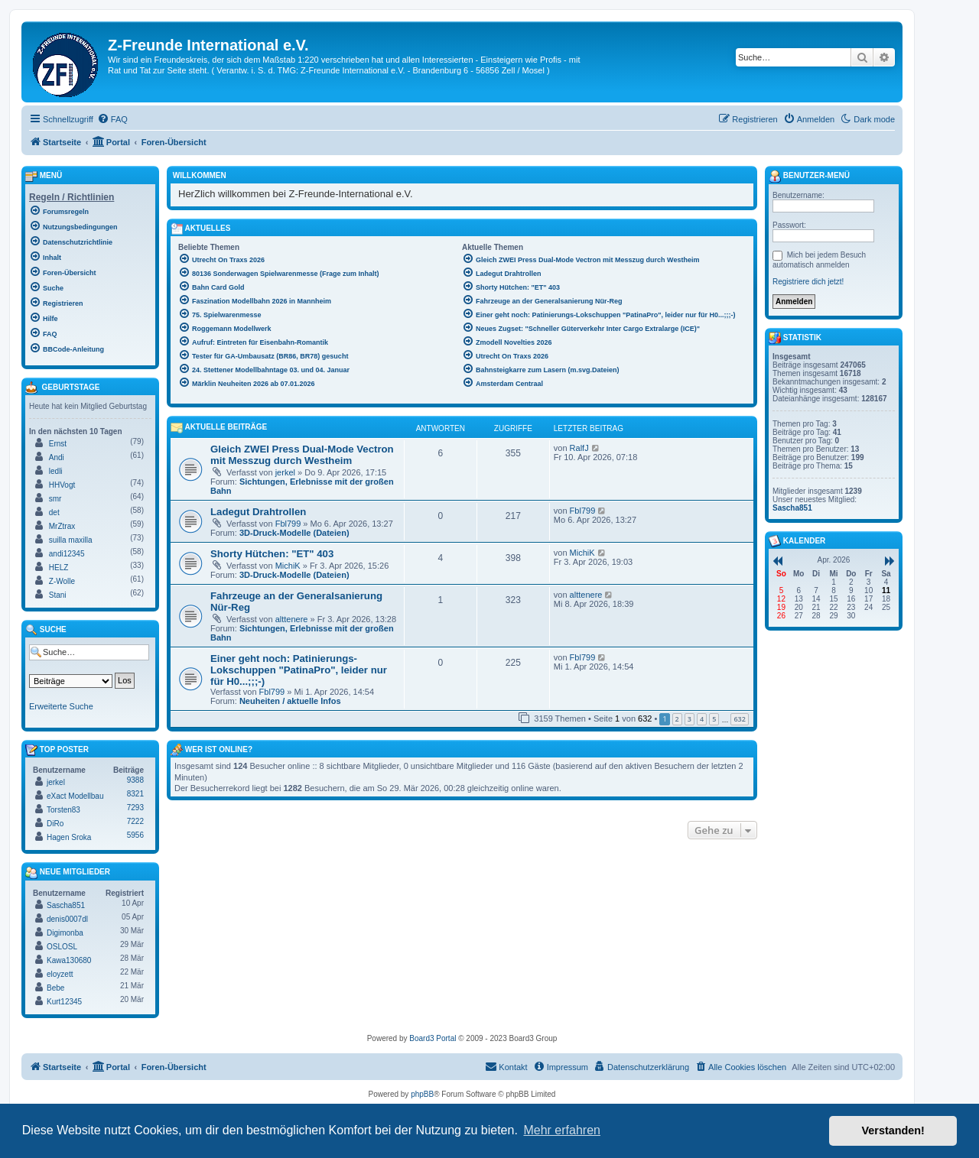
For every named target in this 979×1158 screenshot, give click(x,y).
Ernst (58, 444)
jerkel (285, 472)
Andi (56, 457)
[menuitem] (112, 119)
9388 (135, 780)
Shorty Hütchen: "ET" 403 (271, 554)
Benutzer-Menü (809, 176)
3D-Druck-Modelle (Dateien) (294, 532)
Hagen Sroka (69, 837)
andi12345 (67, 554)
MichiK (288, 565)
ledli (56, 471)
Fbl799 (288, 523)
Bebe (55, 988)
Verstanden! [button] (893, 1130)
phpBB (422, 1094)
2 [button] (677, 719)
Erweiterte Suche (61, 706)
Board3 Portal (432, 1038)
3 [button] (689, 719)
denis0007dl (67, 919)
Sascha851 (66, 905)
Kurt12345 (64, 1001)
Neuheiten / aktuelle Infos (290, 701)
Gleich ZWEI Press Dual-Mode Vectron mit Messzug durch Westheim (302, 454)
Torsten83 (63, 810)
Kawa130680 (69, 960)
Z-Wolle (62, 581)
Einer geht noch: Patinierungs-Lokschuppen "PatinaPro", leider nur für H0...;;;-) (298, 670)
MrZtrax (62, 526)
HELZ (59, 567)
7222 (135, 821)
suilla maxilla (71, 540)
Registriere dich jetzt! (808, 281)
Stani (58, 595)
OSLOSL (62, 946)
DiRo (55, 823)
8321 (135, 794)
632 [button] (739, 719)
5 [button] (714, 719)
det (54, 512)
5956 (135, 835)
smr (55, 499)
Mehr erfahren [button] (561, 1130)
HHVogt (62, 485)
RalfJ (579, 447)
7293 (135, 807)
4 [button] (702, 719)
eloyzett (60, 974)
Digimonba (65, 933)
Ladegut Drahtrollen (258, 511)
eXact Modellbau (75, 796)
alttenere (291, 619)
